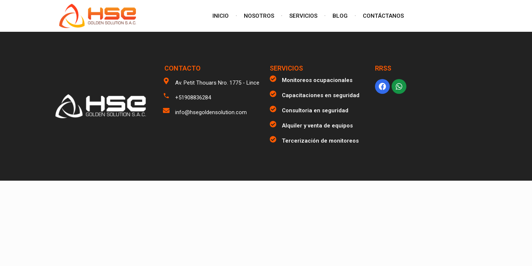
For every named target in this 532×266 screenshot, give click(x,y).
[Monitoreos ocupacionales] (273, 78)
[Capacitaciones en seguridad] (273, 94)
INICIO (220, 16)
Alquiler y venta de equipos (317, 125)
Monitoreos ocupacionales (317, 80)
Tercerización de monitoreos (320, 140)
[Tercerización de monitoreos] (273, 139)
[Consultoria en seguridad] (273, 109)
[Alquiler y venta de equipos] (273, 124)
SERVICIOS (303, 16)
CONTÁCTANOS (383, 16)
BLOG (340, 16)
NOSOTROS (259, 16)
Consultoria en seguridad (315, 110)
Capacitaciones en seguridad (320, 95)
